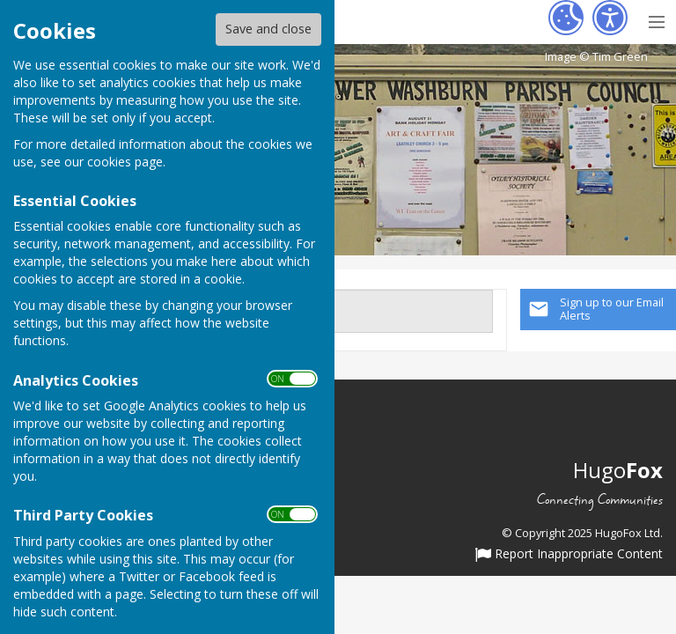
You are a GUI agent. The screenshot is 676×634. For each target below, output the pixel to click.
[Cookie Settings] (566, 17)
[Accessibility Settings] (610, 17)
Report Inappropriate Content (569, 555)
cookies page (125, 161)
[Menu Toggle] (656, 20)
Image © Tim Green (596, 57)
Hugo (618, 469)
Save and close (268, 28)
